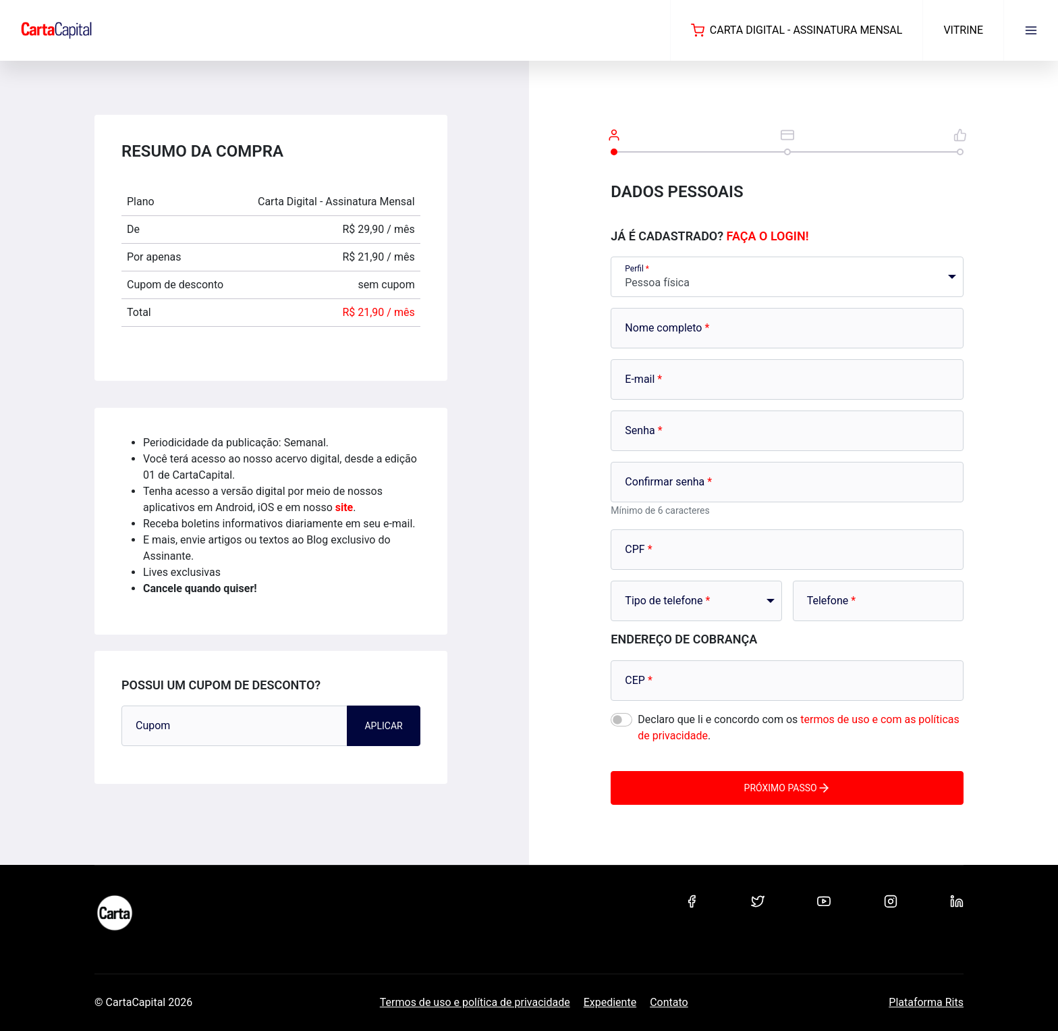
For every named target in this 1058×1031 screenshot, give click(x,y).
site (344, 507)
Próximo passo (787, 788)
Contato (669, 1002)
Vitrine (963, 30)
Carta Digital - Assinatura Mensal (797, 30)
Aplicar (383, 725)
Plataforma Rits (926, 1002)
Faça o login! (768, 236)
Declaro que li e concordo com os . (798, 727)
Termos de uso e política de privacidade (475, 1002)
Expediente (610, 1002)
